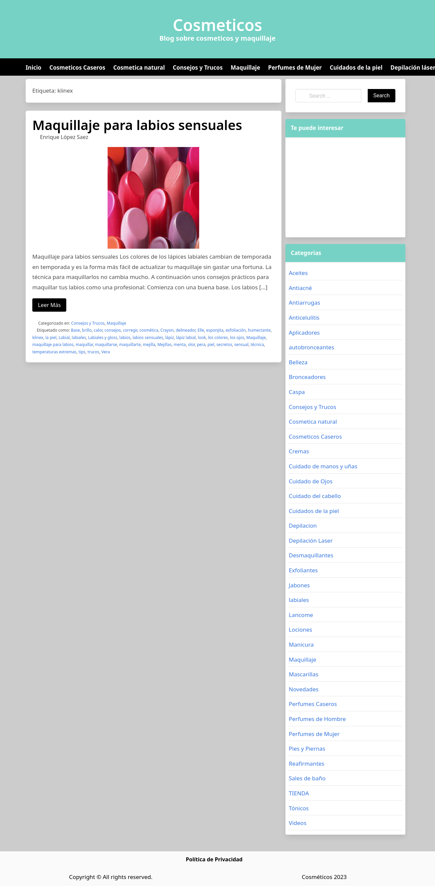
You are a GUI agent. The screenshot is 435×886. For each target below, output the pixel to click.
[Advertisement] (345, 187)
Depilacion (303, 525)
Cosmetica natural (139, 67)
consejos (113, 330)
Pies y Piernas (307, 748)
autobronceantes (311, 347)
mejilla (149, 344)
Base (75, 330)
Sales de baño (307, 778)
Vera (105, 352)
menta (180, 344)
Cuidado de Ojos (310, 481)
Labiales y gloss (102, 337)
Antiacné (300, 288)
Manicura (301, 644)
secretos (224, 344)
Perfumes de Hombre (317, 719)
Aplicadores (304, 332)
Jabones (299, 585)
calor (98, 330)
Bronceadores (307, 377)
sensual (241, 344)
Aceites (298, 273)
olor (191, 344)
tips (82, 352)
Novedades (303, 689)
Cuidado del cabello (315, 496)
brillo (87, 330)
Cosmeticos (217, 25)
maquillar (84, 344)
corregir (130, 330)
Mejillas (164, 344)
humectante (259, 330)
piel (211, 344)
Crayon (167, 330)
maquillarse (106, 344)
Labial (64, 337)
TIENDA (299, 793)
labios (124, 337)
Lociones (300, 629)
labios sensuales (148, 337)
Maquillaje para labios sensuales (137, 125)
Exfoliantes (303, 570)
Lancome (301, 615)
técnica (257, 344)
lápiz (169, 337)
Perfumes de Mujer (295, 67)
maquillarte (130, 344)
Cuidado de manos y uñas (323, 466)
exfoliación (235, 330)
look (202, 337)
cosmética (149, 330)
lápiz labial (186, 337)
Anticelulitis (304, 317)
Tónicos (299, 808)
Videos (297, 823)
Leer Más (49, 305)
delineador (186, 330)
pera (201, 344)
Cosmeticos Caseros (77, 67)
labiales (79, 337)
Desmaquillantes (311, 555)
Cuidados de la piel (356, 67)
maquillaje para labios (53, 344)
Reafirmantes (306, 763)
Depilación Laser (311, 540)
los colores (218, 337)
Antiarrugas (304, 302)
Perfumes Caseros (313, 704)
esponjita (214, 330)
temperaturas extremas (54, 352)
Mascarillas (303, 674)
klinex (37, 337)
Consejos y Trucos (198, 67)
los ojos (237, 337)
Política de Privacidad (214, 859)
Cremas (299, 451)
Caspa (297, 392)
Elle (201, 330)
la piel (50, 337)
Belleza (298, 362)
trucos (93, 352)
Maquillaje (245, 67)
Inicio (33, 67)
